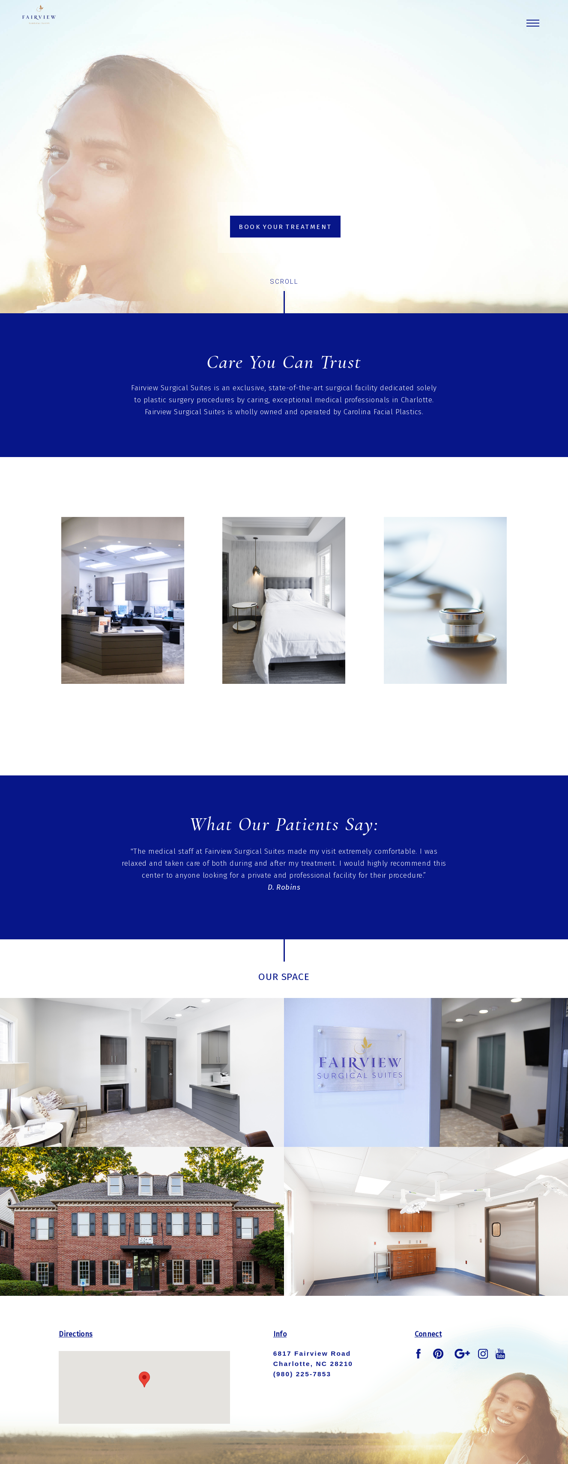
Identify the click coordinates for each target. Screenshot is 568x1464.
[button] (144, 1379)
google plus (462, 1353)
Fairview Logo (62, 32)
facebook (420, 1353)
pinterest (438, 1353)
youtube (500, 1353)
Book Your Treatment (285, 227)
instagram (483, 1353)
